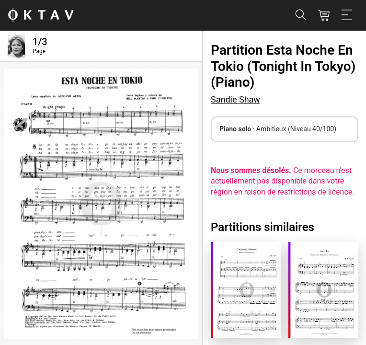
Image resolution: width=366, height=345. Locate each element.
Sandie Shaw (235, 99)
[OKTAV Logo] (41, 15)
